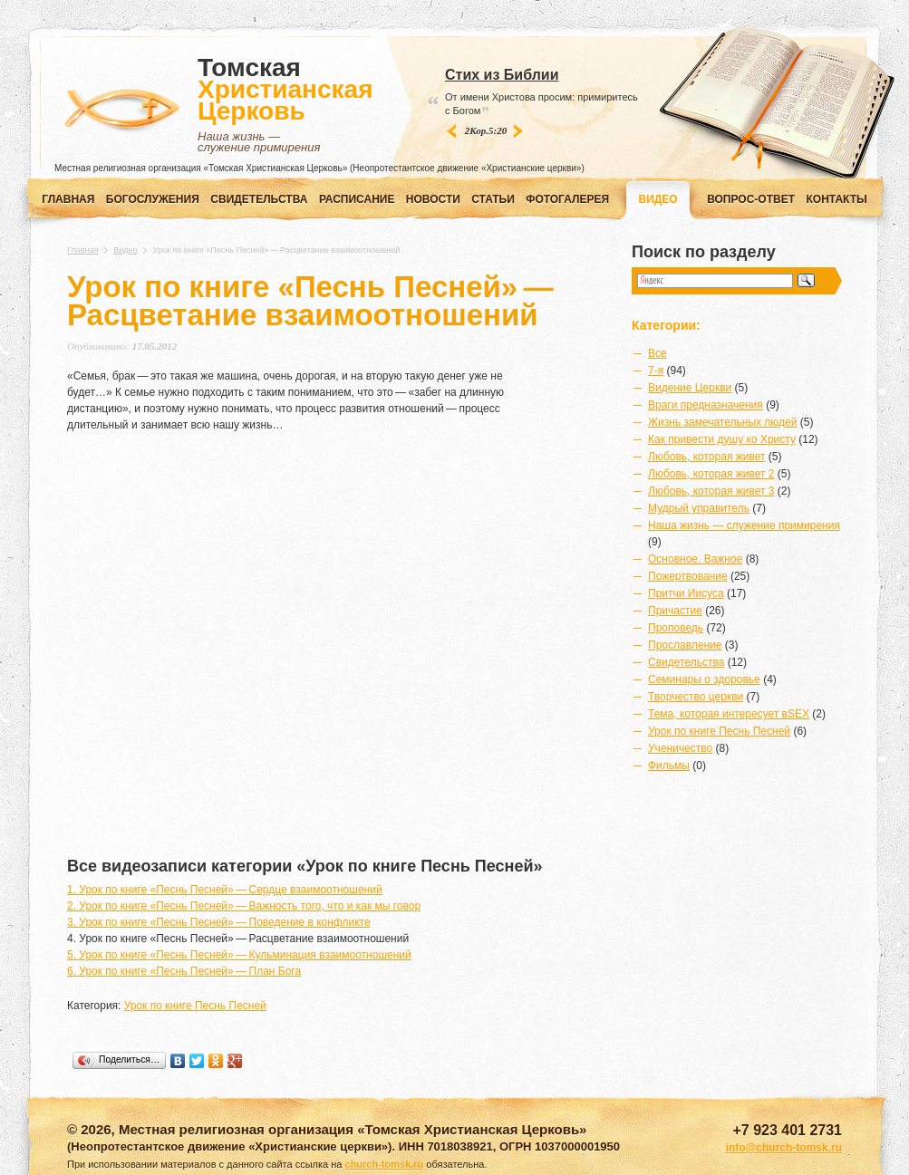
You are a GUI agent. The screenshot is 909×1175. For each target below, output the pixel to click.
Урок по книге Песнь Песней (195, 1005)
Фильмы (669, 765)
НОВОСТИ (433, 199)
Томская (285, 105)
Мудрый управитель (698, 508)
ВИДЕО (658, 199)
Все (657, 353)
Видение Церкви (689, 387)
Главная (68, 199)
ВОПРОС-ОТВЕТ (751, 199)
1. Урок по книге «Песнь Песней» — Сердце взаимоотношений (224, 889)
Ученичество (680, 748)
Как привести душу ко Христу (722, 439)
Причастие (675, 610)
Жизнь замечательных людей (722, 422)
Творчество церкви (695, 696)
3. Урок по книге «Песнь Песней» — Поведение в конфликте (219, 922)
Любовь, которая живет (706, 456)
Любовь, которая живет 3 (711, 491)
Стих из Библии (501, 74)
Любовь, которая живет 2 (711, 473)
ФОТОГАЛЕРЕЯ (567, 199)
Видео (125, 250)
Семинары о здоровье (704, 679)
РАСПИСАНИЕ (357, 199)
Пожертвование (688, 576)
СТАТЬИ (493, 199)
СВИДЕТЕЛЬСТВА (258, 199)
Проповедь (675, 627)
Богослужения (152, 199)
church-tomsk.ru (384, 1164)
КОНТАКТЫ (837, 199)
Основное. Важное (695, 559)
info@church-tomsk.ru (784, 1147)
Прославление (684, 645)
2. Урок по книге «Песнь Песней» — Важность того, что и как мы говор (244, 906)
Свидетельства (686, 662)
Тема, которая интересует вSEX (728, 714)
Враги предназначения (705, 405)
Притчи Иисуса (686, 593)
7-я (655, 370)
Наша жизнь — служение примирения (744, 525)
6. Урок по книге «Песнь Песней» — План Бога (184, 971)
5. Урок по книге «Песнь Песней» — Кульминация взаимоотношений (239, 955)
